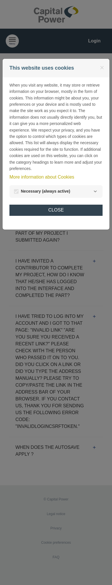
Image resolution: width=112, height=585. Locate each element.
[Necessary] (95, 191)
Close (56, 210)
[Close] (102, 67)
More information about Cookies (41, 177)
